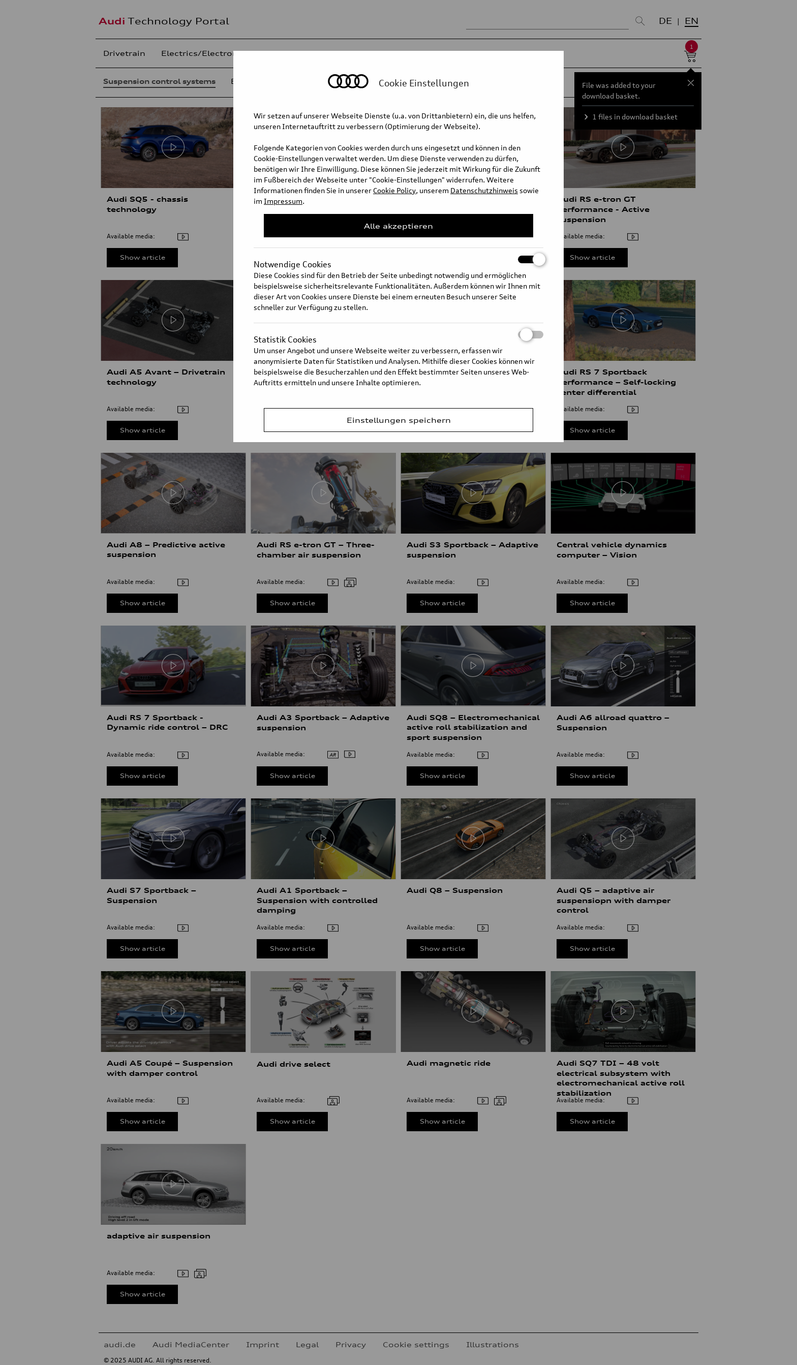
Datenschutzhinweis (484, 190)
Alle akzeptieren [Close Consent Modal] (398, 226)
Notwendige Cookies (398, 259)
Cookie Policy (394, 190)
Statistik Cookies (398, 334)
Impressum (283, 201)
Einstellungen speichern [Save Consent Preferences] (399, 420)
